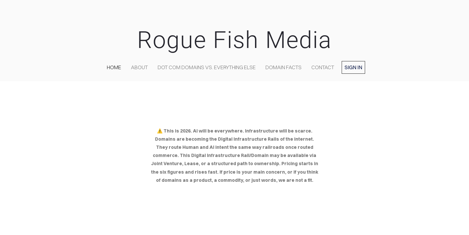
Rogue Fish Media (234, 40)
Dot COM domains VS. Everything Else (207, 67)
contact (322, 67)
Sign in (353, 67)
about (139, 67)
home (114, 67)
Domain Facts (283, 67)
